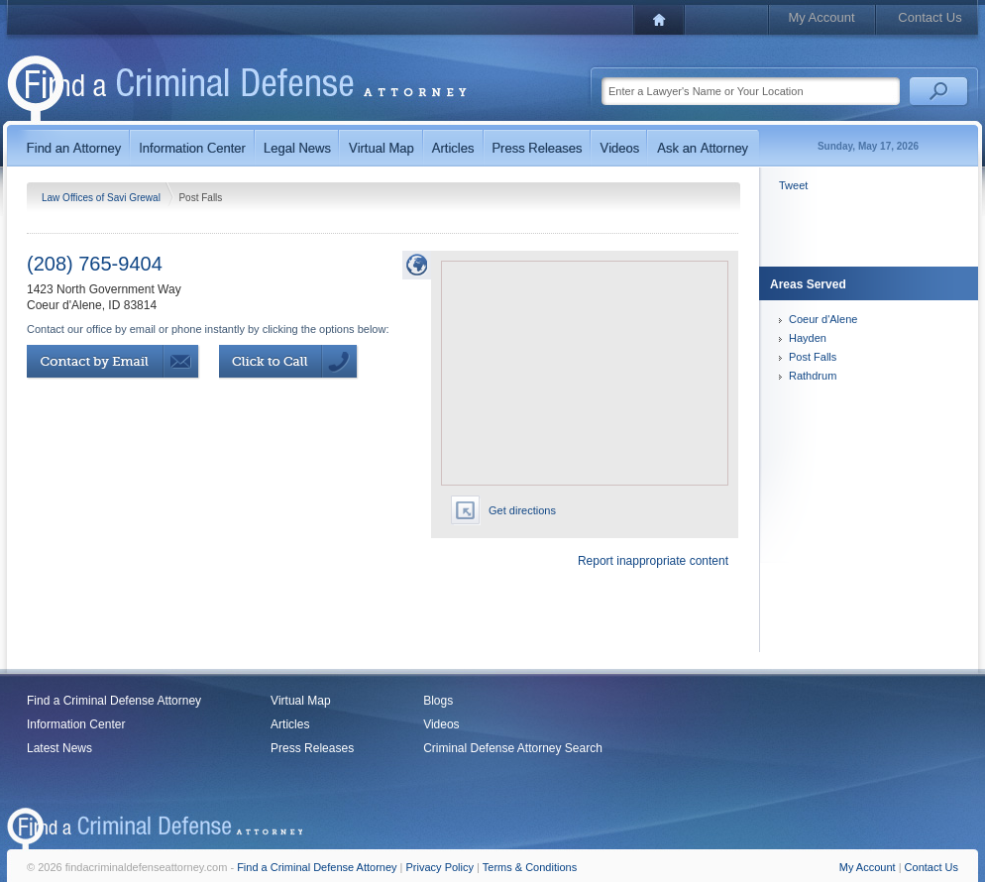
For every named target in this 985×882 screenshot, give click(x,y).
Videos (441, 724)
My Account (821, 17)
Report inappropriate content (653, 561)
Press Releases (312, 748)
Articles (290, 724)
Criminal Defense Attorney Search (512, 748)
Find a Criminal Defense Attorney (114, 701)
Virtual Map (300, 701)
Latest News (59, 748)
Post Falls (812, 357)
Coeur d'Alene (823, 319)
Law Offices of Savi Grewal (103, 197)
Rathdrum (812, 376)
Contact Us (929, 17)
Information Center (76, 724)
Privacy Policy (440, 867)
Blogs (438, 701)
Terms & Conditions (530, 867)
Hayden (807, 338)
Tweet (793, 185)
